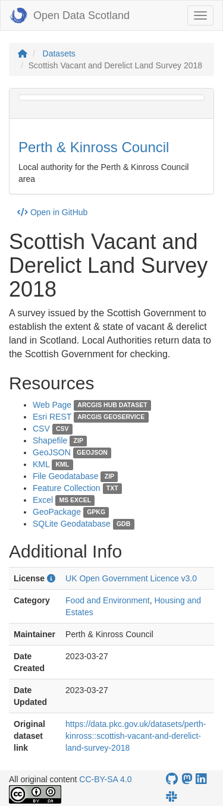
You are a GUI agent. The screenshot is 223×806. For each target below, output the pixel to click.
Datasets (59, 53)
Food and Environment (107, 600)
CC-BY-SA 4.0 (105, 779)
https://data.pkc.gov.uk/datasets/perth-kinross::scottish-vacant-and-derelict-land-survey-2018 (135, 736)
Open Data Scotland (70, 15)
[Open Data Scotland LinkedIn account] (201, 779)
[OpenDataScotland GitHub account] (172, 779)
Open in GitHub (52, 212)
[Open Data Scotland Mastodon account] (186, 779)
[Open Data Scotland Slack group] (171, 797)
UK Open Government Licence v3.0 (131, 578)
